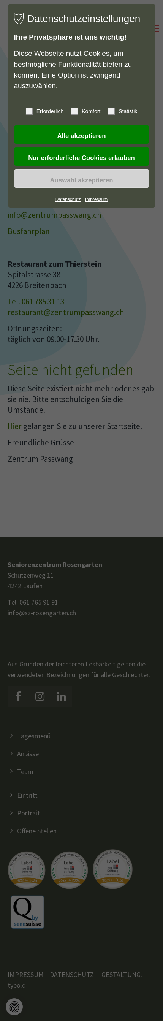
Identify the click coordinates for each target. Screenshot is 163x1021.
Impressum (96, 199)
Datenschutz (68, 199)
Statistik (122, 111)
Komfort (85, 111)
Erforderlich (45, 111)
